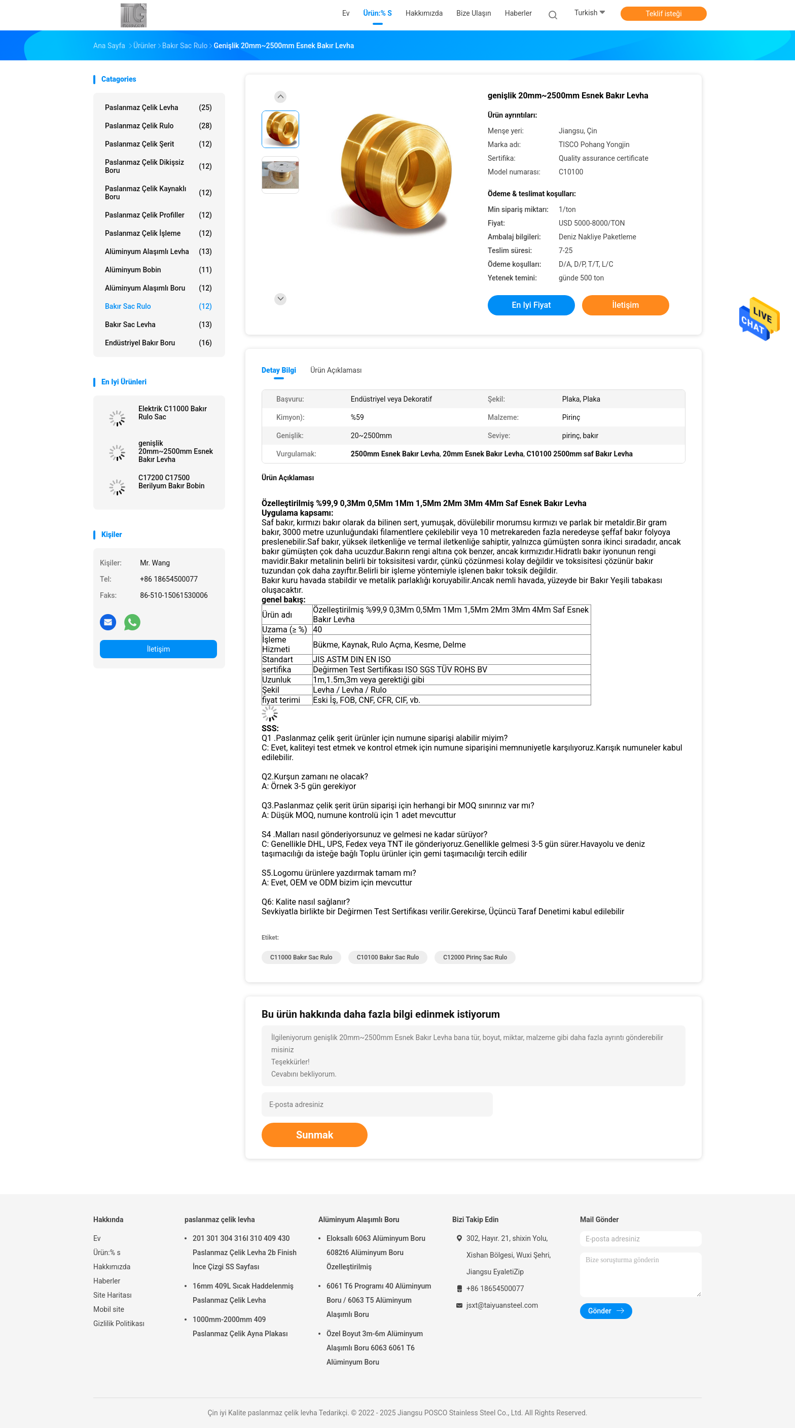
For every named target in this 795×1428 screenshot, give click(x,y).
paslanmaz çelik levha (158, 107)
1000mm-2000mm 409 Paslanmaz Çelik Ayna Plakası (240, 1326)
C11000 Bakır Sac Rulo (301, 957)
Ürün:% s (107, 1252)
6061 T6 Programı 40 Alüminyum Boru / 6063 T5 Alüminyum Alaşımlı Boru (379, 1300)
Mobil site (108, 1309)
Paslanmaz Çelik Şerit (158, 144)
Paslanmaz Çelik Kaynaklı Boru (158, 193)
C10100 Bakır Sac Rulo (388, 957)
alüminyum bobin (158, 270)
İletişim (158, 649)
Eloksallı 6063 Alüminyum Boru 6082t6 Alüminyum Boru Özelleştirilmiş (376, 1252)
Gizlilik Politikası (118, 1323)
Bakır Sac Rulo (158, 306)
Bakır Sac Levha (158, 324)
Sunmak (314, 1135)
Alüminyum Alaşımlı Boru (158, 288)
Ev (97, 1238)
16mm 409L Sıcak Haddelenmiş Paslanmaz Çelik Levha (243, 1293)
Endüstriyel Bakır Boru (158, 343)
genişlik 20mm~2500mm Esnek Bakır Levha (175, 451)
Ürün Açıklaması (336, 370)
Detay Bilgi (279, 370)
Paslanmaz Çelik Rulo (158, 126)
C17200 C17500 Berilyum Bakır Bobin (171, 482)
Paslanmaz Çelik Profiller (158, 215)
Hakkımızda (111, 1267)
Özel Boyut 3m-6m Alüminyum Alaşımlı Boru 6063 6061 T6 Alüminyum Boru (375, 1348)
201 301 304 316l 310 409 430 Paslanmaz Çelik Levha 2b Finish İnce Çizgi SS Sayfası (245, 1252)
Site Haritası (112, 1295)
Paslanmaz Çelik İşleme (158, 233)
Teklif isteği (663, 14)
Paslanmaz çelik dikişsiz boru (158, 166)
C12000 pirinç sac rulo (475, 957)
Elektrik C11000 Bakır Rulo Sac (172, 413)
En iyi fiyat (531, 305)
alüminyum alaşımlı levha (158, 251)
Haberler (106, 1281)
